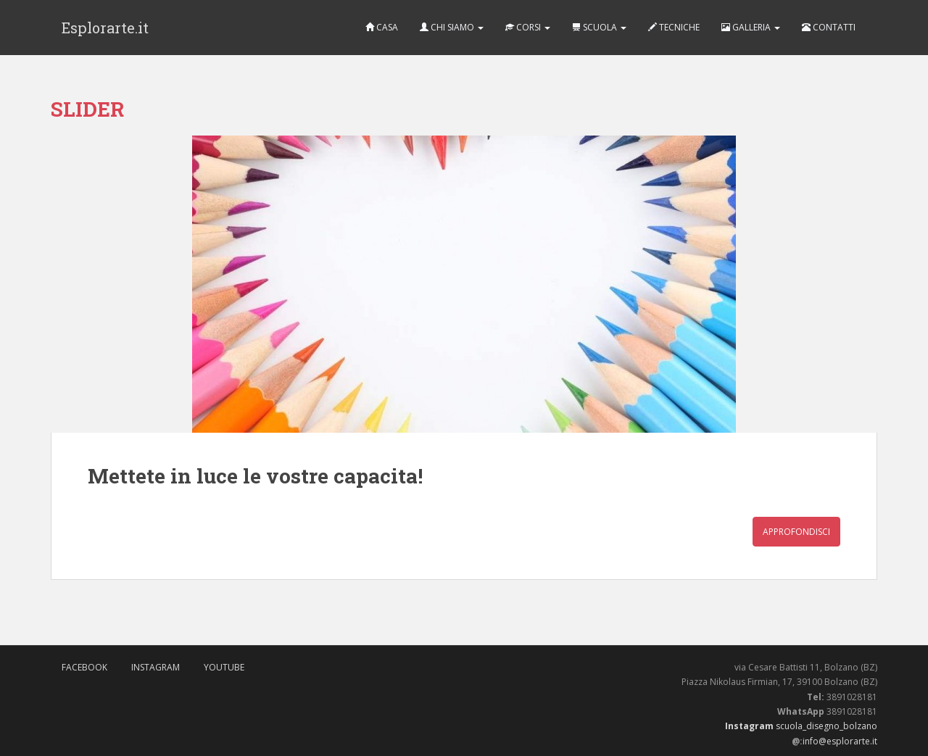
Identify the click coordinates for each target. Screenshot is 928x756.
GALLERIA (750, 27)
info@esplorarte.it (840, 741)
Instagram (155, 667)
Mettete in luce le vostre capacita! (255, 475)
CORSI (527, 27)
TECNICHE (674, 27)
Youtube (224, 667)
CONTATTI (829, 27)
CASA (381, 27)
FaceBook (84, 667)
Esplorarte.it (105, 27)
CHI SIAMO (452, 27)
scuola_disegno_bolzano (825, 726)
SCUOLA (599, 27)
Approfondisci (796, 532)
